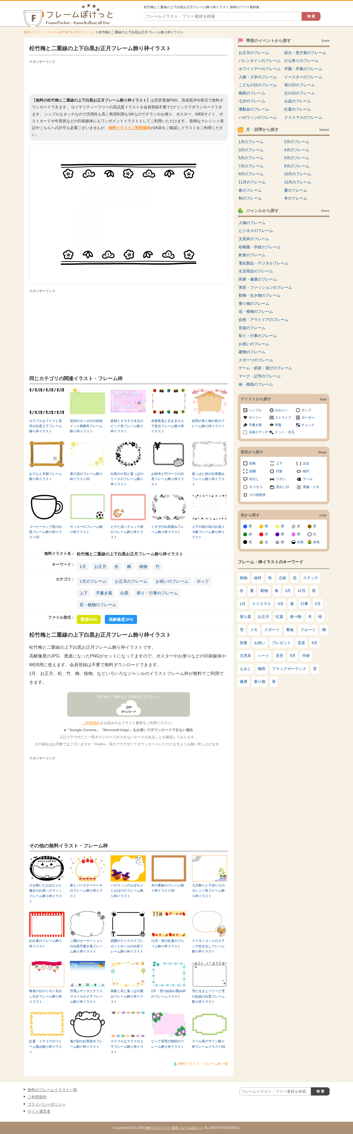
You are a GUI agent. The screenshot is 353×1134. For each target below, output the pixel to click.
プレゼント (281, 643)
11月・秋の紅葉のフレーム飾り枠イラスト (167, 943)
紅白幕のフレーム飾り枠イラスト (45, 943)
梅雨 (261, 668)
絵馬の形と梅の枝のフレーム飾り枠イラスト (208, 423)
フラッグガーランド (289, 668)
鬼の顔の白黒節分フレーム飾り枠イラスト (86, 1043)
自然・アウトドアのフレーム (263, 319)
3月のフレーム (251, 150)
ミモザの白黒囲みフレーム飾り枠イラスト (167, 529)
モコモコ (255, 487)
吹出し (254, 479)
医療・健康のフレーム (258, 279)
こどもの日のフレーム (258, 85)
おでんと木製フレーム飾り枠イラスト (45, 476)
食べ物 (295, 616)
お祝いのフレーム (172, 581)
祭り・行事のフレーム (157, 593)
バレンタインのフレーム (260, 60)
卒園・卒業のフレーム (303, 69)
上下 (83, 593)
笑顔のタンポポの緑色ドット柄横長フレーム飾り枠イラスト (86, 426)
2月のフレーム (296, 141)
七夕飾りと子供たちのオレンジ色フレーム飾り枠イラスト (208, 890)
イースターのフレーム (303, 77)
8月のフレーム (296, 166)
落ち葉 (245, 616)
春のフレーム (250, 190)
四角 (252, 463)
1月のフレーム (84, 32)
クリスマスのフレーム (303, 117)
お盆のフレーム (297, 101)
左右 (306, 463)
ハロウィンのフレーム (258, 117)
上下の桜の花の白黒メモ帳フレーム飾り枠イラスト (208, 532)
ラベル (308, 479)
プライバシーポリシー (47, 1104)
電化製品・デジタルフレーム (263, 263)
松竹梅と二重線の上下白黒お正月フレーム (128, 697)
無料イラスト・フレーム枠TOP (47, 32)
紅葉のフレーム (297, 109)
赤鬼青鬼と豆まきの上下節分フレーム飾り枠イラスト (167, 426)
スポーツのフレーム (256, 360)
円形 (279, 471)
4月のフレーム (296, 150)
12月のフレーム (298, 182)
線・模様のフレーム (256, 384)
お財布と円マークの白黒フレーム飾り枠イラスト (167, 479)
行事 (304, 604)
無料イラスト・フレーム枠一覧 (203, 1064)
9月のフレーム (251, 174)
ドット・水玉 (285, 432)
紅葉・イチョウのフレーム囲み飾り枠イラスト (45, 1046)
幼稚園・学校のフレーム (260, 247)
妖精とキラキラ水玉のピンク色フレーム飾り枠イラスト (127, 426)
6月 (315, 643)
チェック (308, 425)
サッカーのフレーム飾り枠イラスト (86, 529)
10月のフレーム (298, 174)
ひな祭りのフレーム (301, 60)
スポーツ (272, 629)
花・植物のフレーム (97, 604)
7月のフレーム (251, 166)
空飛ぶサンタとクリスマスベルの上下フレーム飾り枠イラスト (86, 996)
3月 (288, 590)
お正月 (100, 566)
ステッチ (310, 578)
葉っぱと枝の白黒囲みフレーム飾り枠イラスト (208, 479)
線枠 (258, 578)
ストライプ (283, 417)
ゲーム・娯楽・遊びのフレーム (265, 368)
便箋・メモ (311, 487)
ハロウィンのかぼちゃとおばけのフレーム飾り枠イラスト (127, 890)
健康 (243, 681)
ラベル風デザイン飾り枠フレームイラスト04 (208, 1043)
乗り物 (259, 681)
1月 (82, 566)
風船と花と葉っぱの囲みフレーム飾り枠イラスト (127, 996)
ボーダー (308, 417)
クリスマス (261, 604)
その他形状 (257, 495)
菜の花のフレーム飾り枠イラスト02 (86, 476)
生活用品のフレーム (256, 271)
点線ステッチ (258, 432)
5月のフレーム (251, 158)
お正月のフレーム (131, 581)
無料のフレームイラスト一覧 (52, 1090)
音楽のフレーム (252, 328)
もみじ (245, 668)
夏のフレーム (295, 190)
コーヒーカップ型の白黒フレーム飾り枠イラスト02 (45, 532)
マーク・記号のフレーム (260, 376)
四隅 (252, 471)
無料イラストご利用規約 (129, 128)
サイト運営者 (39, 1111)
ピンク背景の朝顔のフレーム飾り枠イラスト (167, 1043)
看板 (290, 629)
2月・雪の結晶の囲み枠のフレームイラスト (168, 993)
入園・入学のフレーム (258, 77)
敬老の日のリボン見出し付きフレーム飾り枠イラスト (45, 996)
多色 (316, 542)
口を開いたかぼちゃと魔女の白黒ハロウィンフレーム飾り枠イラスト (45, 893)
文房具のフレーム (254, 239)
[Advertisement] (128, 78)
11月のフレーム (252, 182)
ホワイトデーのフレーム (260, 69)
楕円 (306, 471)
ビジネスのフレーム (256, 230)
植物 (143, 566)
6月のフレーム (296, 158)
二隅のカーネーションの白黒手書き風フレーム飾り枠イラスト (86, 946)
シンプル (255, 410)
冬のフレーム (295, 198)
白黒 (124, 593)
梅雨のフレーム (252, 93)
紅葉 (279, 616)
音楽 (301, 643)
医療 (243, 643)
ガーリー (255, 417)
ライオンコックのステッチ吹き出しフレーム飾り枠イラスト (208, 946)
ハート (263, 655)
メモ (254, 629)
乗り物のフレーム (254, 303)
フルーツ (308, 629)
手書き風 (104, 593)
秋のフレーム (250, 198)
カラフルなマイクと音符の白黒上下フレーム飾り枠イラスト (45, 426)
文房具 (245, 655)
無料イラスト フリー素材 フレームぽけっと (174, 1127)
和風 (278, 425)
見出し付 (282, 487)
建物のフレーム (252, 352)
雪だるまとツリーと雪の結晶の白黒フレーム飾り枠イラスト (208, 996)
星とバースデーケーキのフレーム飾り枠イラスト (86, 890)
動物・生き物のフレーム (260, 295)
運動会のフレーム (254, 109)
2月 (318, 604)
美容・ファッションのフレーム (265, 287)
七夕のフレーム (252, 101)
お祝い (259, 643)
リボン (281, 479)
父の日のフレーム (299, 93)
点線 (282, 578)
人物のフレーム (252, 223)
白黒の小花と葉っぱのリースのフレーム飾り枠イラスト (127, 479)
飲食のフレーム (252, 255)
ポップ (203, 581)
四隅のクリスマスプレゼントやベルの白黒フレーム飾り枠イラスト (127, 946)
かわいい (281, 410)
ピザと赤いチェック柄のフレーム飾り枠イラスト (127, 532)
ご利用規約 (91, 723)
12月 (301, 590)
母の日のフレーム (299, 85)
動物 (264, 590)
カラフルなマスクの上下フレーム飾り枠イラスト (127, 1046)
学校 (306, 655)
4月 (281, 604)
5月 (293, 655)
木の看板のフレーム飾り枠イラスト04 (167, 887)
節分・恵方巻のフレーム (305, 52)
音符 (279, 655)
